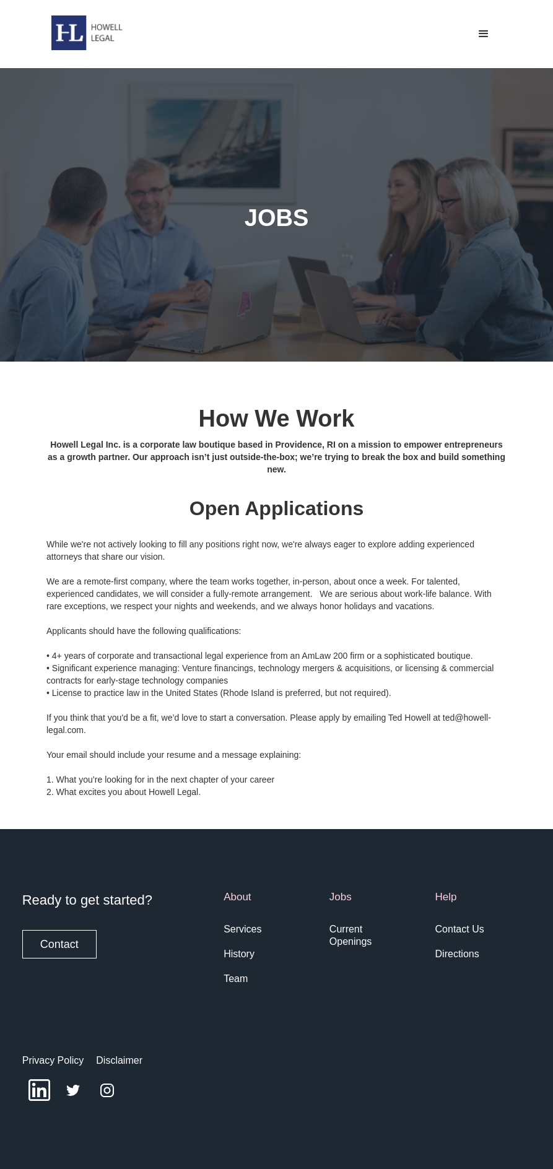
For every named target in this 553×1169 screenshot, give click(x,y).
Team (236, 978)
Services (242, 929)
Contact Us (459, 929)
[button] (483, 34)
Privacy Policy (53, 1060)
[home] (87, 32)
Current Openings (350, 935)
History (239, 954)
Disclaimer (119, 1060)
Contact (59, 944)
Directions (457, 954)
